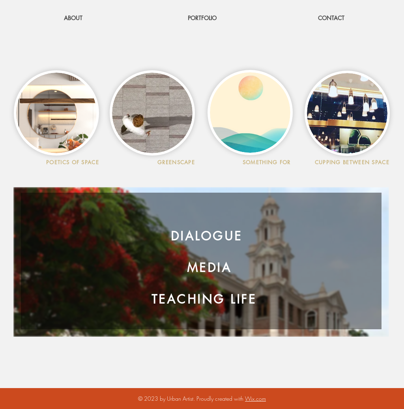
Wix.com (255, 398)
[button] (202, 18)
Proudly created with (220, 398)
